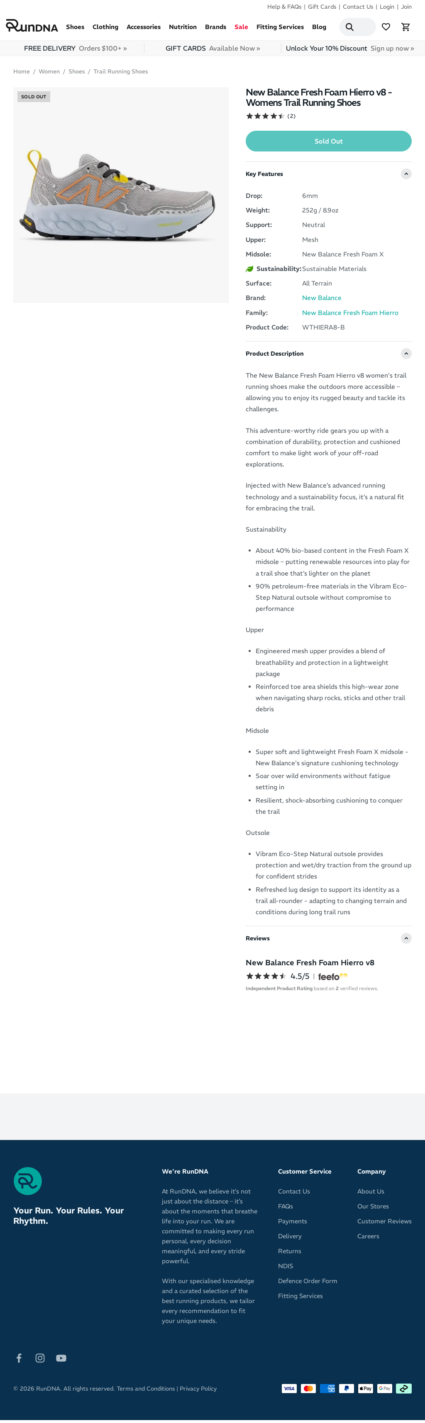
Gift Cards (322, 6)
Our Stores (373, 1209)
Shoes (75, 30)
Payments (292, 1224)
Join (406, 6)
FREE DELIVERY (75, 51)
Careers (368, 1239)
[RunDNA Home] (34, 27)
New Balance (322, 301)
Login (387, 6)
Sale (241, 30)
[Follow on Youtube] (61, 1360)
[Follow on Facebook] (18, 1360)
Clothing (105, 30)
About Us (370, 1194)
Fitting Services (280, 30)
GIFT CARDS (213, 51)
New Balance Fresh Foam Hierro (350, 315)
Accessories (144, 30)
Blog (319, 30)
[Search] (345, 28)
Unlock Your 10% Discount (350, 51)
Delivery (290, 1239)
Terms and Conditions (146, 1391)
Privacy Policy (198, 1391)
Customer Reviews (384, 1224)
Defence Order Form (307, 1284)
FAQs (285, 1209)
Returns (289, 1254)
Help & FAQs (284, 6)
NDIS (285, 1269)
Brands (215, 30)
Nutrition (183, 30)
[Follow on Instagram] (40, 1360)
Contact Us (358, 6)
